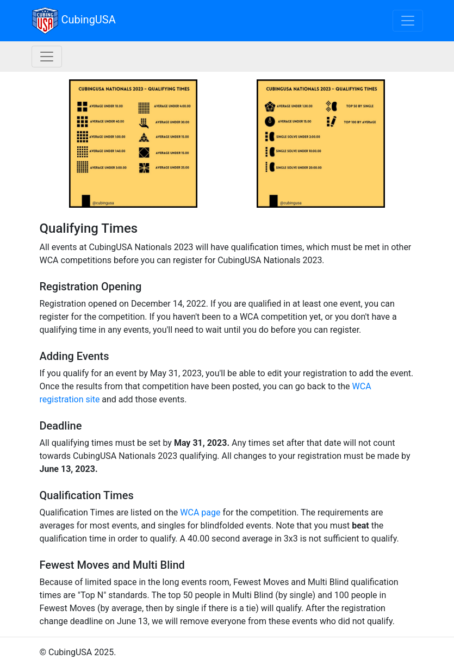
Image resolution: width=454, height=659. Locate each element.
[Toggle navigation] (408, 21)
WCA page (200, 512)
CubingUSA (74, 20)
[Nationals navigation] (47, 56)
